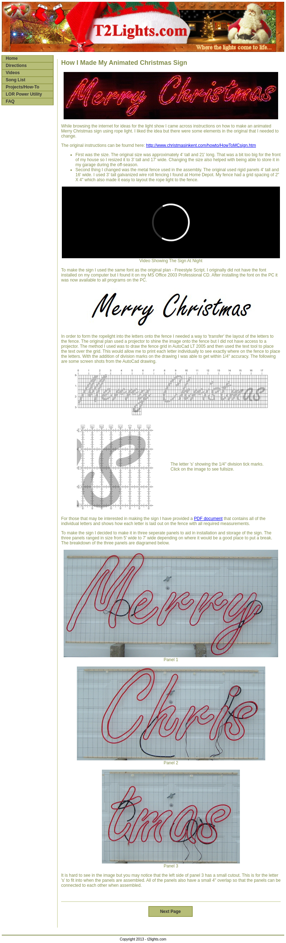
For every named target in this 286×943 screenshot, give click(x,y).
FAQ (10, 101)
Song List (15, 79)
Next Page (170, 911)
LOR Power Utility (24, 94)
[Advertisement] (26, 219)
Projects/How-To (22, 87)
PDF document (208, 518)
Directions (16, 65)
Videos (13, 72)
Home (12, 58)
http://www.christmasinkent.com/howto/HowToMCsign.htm (201, 145)
